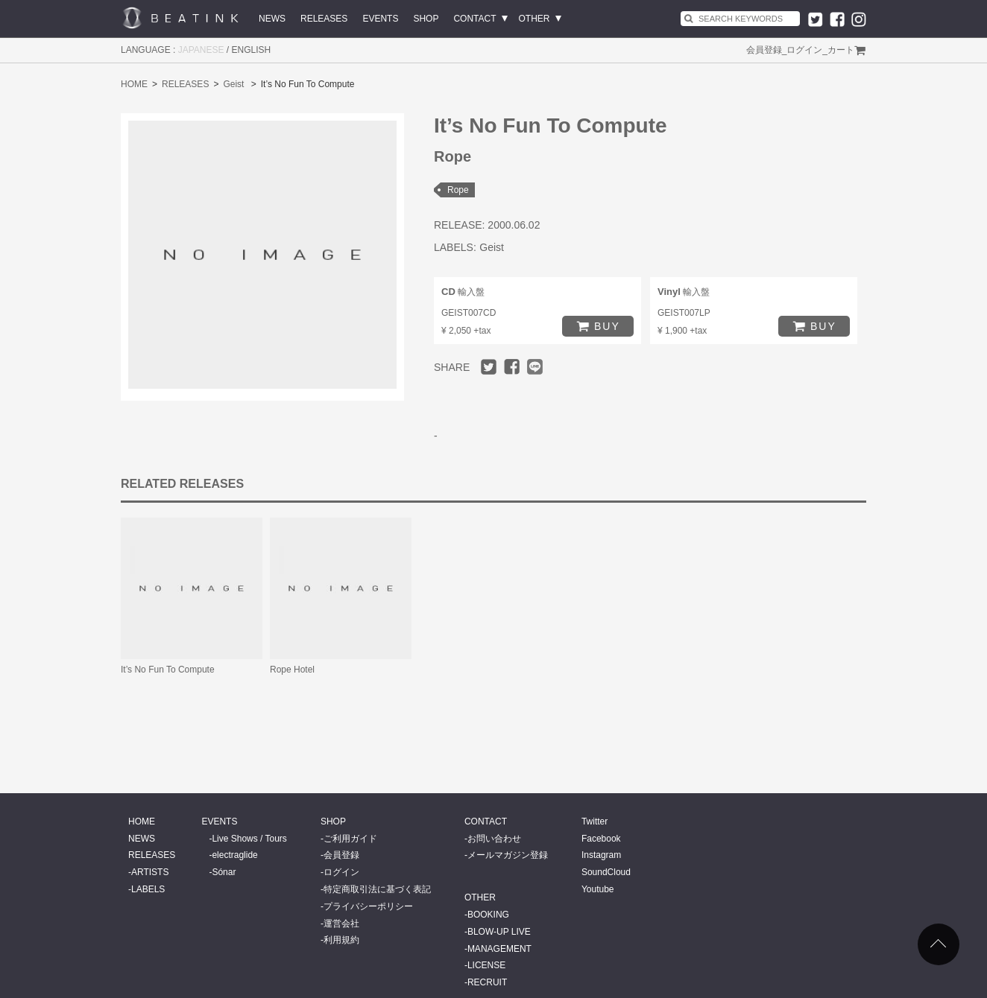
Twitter (594, 821)
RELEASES (323, 18)
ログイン (804, 50)
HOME (134, 84)
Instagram (601, 855)
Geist (233, 84)
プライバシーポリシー (368, 906)
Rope (458, 190)
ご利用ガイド (350, 838)
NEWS (272, 18)
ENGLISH (251, 50)
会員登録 (764, 50)
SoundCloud (606, 872)
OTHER (534, 18)
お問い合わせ (494, 838)
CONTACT (474, 18)
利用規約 (341, 940)
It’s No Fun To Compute (168, 669)
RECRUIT (487, 982)
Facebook (601, 838)
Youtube (597, 889)
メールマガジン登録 (507, 855)
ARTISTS (149, 872)
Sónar (224, 872)
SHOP (425, 18)
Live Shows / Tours (249, 838)
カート (840, 50)
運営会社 (341, 923)
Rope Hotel (292, 669)
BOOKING (488, 914)
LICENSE (486, 965)
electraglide (234, 855)
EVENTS (380, 18)
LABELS (148, 889)
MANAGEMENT (499, 949)
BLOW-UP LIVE (499, 932)
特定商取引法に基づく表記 (377, 889)
